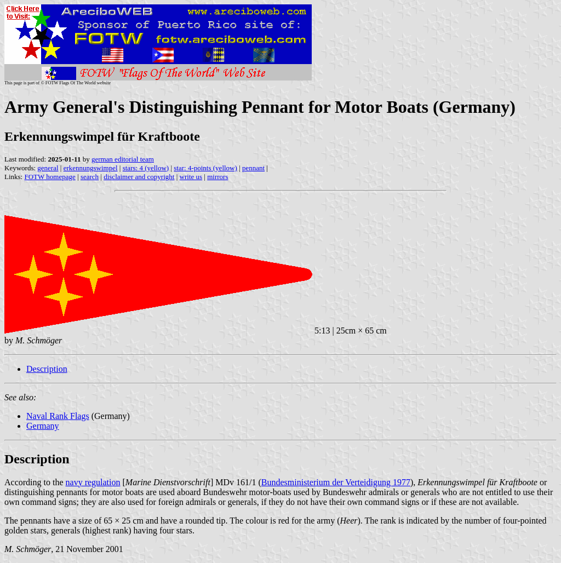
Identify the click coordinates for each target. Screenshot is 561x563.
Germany (42, 425)
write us (191, 177)
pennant (253, 168)
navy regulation (93, 482)
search (90, 177)
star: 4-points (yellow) (205, 168)
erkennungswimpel (91, 168)
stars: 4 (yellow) (146, 168)
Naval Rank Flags (57, 416)
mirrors (217, 177)
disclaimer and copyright (139, 177)
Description (46, 369)
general (47, 168)
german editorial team (122, 159)
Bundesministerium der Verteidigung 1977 (335, 482)
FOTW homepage (49, 177)
